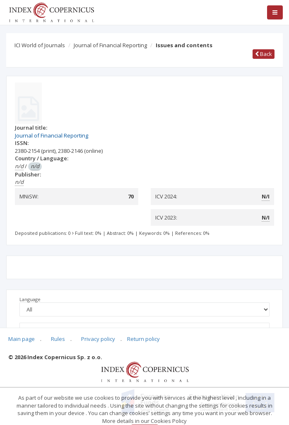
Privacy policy (98, 339)
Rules (58, 339)
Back (263, 54)
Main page (21, 339)
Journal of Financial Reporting (110, 45)
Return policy (143, 339)
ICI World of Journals (39, 45)
